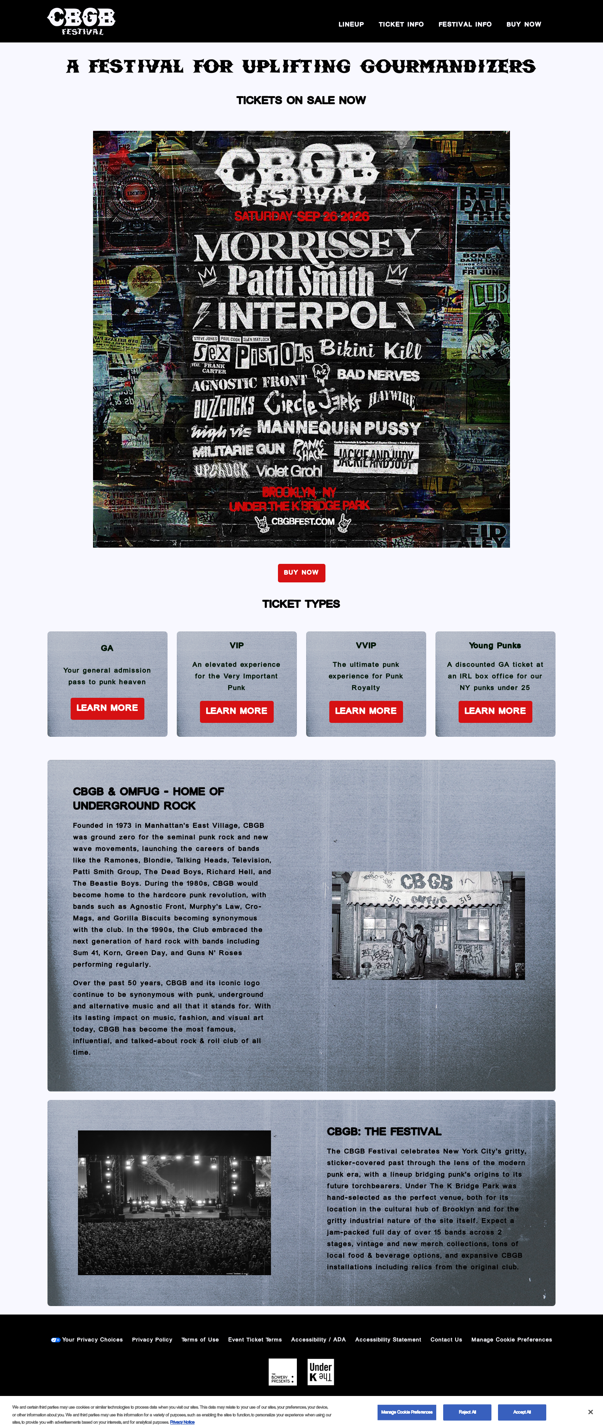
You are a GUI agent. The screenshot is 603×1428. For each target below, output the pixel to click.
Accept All (522, 1417)
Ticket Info (401, 25)
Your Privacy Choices (93, 1340)
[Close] (590, 1416)
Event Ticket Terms (255, 1340)
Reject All (467, 1417)
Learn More (107, 708)
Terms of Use (200, 1340)
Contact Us (446, 1340)
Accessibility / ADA (318, 1340)
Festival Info (465, 25)
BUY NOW (524, 25)
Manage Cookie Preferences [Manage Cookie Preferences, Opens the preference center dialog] (406, 1417)
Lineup (351, 25)
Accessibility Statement (389, 1340)
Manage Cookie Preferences (512, 1340)
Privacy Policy (152, 1340)
